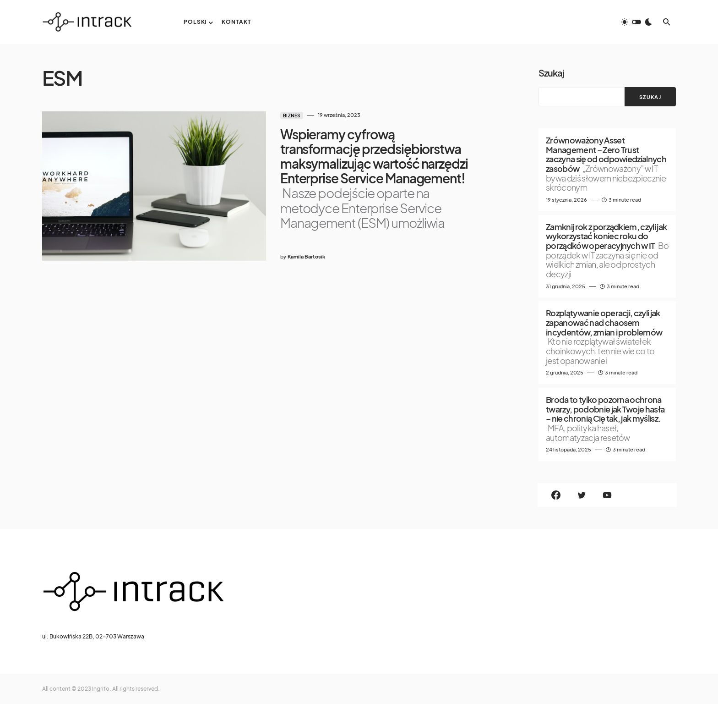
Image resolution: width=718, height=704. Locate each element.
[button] (636, 22)
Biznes (283, 115)
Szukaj (551, 72)
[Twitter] (581, 495)
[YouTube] (607, 495)
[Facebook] (556, 495)
